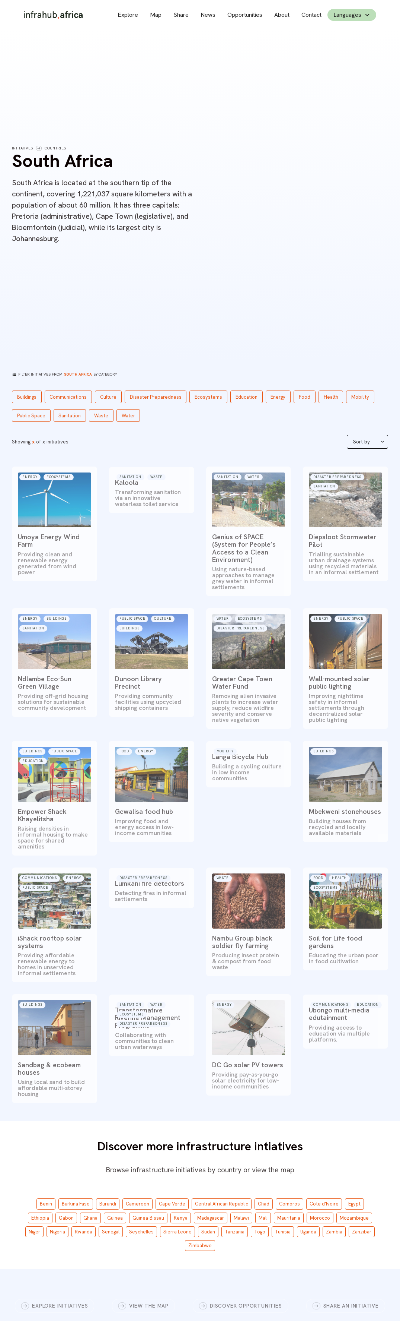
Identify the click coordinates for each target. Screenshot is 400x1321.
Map (155, 15)
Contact (311, 15)
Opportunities (244, 15)
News (208, 15)
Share (181, 15)
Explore (128, 15)
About (281, 15)
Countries (55, 148)
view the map (273, 1170)
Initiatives (22, 148)
